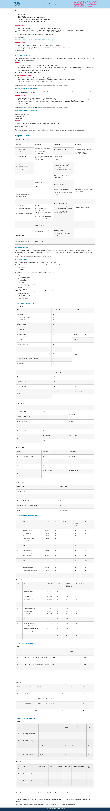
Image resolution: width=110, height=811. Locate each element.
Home (31, 3)
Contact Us (62, 3)
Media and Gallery (51, 3)
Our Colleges (40, 4)
